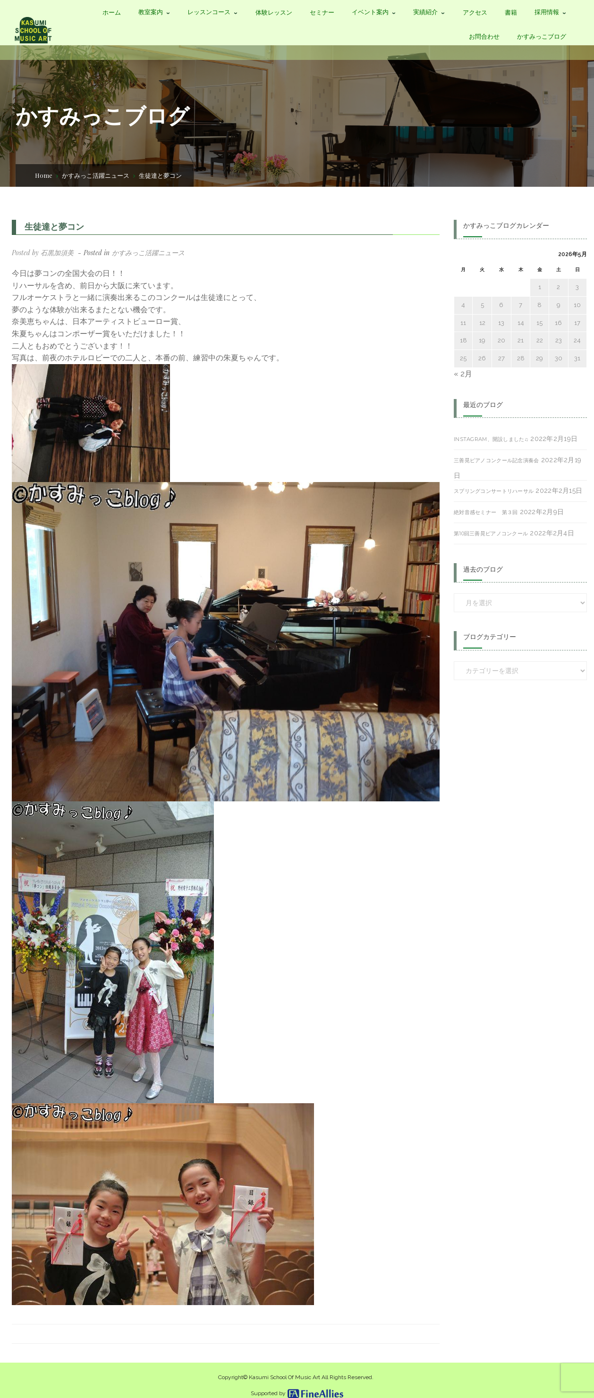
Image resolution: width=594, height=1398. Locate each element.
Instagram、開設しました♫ (491, 439)
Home (43, 175)
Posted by (43, 252)
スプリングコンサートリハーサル (494, 491)
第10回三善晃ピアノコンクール (491, 533)
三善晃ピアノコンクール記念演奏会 (496, 460)
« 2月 (463, 373)
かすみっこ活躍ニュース (95, 175)
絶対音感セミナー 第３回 (486, 512)
